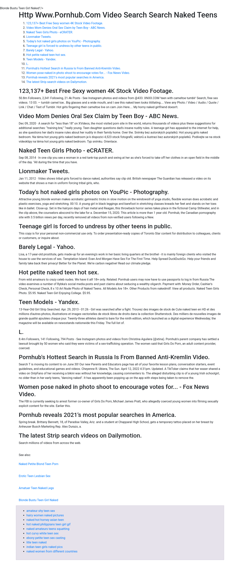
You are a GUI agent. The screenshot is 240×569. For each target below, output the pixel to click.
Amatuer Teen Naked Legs (36, 488)
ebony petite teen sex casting (45, 538)
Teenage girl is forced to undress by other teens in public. (64, 46)
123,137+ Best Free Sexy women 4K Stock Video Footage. (64, 23)
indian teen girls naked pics (44, 547)
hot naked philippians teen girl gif (48, 524)
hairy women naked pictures (45, 515)
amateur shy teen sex (40, 511)
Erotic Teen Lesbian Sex (34, 476)
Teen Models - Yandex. (41, 59)
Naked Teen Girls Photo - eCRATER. (49, 32)
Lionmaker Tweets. (39, 37)
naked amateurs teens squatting (47, 529)
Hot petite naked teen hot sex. (46, 55)
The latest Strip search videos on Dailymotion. (56, 82)
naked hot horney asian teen (45, 520)
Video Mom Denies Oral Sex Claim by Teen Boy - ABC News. (65, 28)
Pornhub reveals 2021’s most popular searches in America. (65, 77)
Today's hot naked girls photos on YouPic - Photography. (63, 41)
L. (27, 64)
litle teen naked (36, 542)
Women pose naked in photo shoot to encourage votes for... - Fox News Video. (78, 73)
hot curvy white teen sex (42, 533)
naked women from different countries (51, 551)
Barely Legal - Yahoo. (40, 50)
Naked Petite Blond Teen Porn (38, 464)
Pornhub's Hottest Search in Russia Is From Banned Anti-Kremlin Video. (73, 68)
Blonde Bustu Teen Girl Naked (38, 500)
